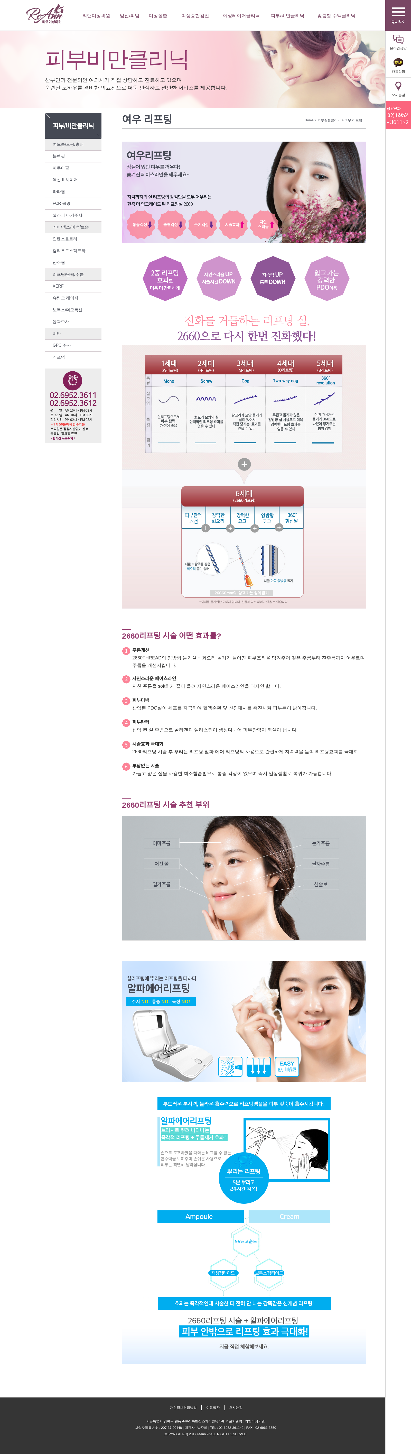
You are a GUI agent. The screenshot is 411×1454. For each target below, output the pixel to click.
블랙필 (59, 156)
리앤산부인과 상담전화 (398, 115)
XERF (58, 286)
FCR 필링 (61, 203)
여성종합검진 (195, 15)
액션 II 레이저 (65, 180)
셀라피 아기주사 (67, 215)
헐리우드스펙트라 (69, 251)
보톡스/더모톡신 (67, 310)
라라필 (59, 191)
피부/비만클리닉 (287, 15)
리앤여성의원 (45, 14)
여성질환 (158, 15)
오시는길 (235, 1408)
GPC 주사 (62, 345)
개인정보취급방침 (183, 1408)
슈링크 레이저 (65, 298)
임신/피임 (129, 15)
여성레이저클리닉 (241, 15)
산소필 (59, 262)
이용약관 (213, 1408)
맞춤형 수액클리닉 (336, 15)
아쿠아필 (61, 168)
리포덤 (59, 357)
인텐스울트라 (65, 239)
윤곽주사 (61, 321)
